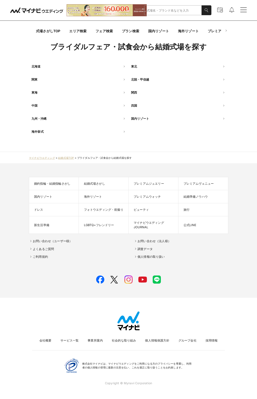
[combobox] (173, 10)
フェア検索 (104, 31)
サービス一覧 (69, 340)
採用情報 (212, 340)
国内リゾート (158, 31)
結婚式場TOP (66, 157)
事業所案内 (95, 340)
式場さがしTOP (48, 31)
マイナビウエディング (42, 157)
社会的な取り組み (124, 340)
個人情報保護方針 (157, 340)
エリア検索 (78, 31)
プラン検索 (130, 31)
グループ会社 (187, 340)
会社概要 (45, 340)
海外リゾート (188, 31)
